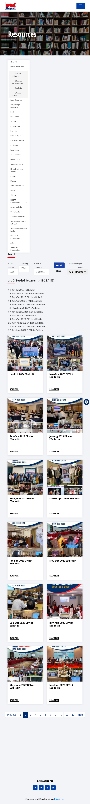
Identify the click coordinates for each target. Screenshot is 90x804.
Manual (13, 181)
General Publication (16, 75)
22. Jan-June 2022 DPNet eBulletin (25, 330)
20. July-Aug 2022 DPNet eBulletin (26, 322)
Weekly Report (16, 94)
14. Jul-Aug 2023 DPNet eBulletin (25, 300)
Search (59, 265)
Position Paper (15, 136)
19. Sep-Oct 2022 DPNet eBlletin (25, 319)
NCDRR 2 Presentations (15, 237)
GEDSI (12, 190)
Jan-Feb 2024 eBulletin (22, 374)
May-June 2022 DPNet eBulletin (22, 686)
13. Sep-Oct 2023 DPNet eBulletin (25, 297)
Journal (13, 121)
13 (73, 715)
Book (12, 112)
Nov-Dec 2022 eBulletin (62, 560)
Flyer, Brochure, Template (16, 170)
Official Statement (17, 186)
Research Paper (16, 126)
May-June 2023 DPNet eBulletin (22, 500)
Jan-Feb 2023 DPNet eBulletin (21, 562)
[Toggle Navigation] (80, 6)
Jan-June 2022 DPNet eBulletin (61, 686)
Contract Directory (17, 217)
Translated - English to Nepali (18, 222)
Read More (14, 389)
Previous (11, 715)
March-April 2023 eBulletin (64, 498)
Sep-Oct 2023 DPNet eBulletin (21, 438)
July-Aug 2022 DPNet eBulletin (61, 624)
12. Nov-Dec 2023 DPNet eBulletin (26, 293)
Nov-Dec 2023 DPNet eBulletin (61, 376)
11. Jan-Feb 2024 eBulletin (21, 289)
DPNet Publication (17, 66)
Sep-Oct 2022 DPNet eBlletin (21, 624)
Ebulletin (18, 88)
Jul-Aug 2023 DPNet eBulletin (60, 438)
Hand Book (14, 117)
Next (80, 715)
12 (66, 715)
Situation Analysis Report (18, 82)
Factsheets (14, 150)
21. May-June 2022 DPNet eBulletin (26, 326)
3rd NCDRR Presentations (15, 249)
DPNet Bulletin (16, 207)
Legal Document (16, 100)
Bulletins (14, 131)
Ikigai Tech (59, 798)
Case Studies (15, 155)
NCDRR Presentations (15, 201)
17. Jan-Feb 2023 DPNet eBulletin (25, 311)
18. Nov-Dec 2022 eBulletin (22, 315)
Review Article (15, 145)
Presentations (15, 159)
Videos (13, 195)
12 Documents (76, 271)
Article (13, 243)
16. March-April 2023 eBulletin (24, 308)
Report (13, 176)
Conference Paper (17, 140)
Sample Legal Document (15, 106)
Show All (13, 62)
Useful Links (15, 212)
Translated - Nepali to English (18, 230)
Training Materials (17, 164)
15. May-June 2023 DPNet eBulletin (26, 304)
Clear (58, 270)
